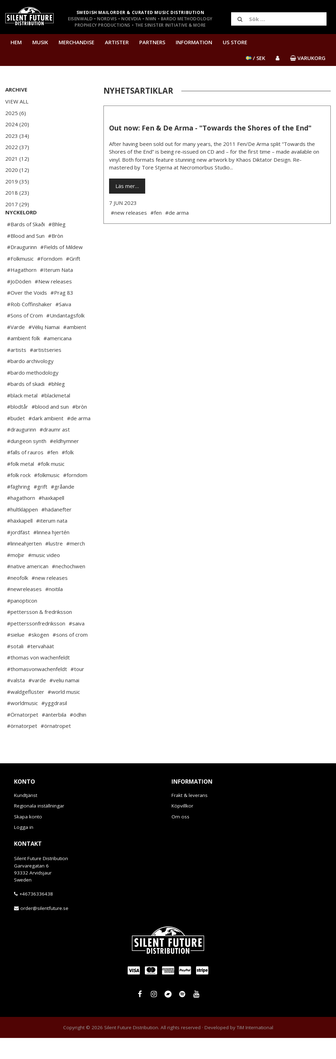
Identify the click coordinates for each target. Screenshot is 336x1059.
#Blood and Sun (26, 256)
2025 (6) (15, 112)
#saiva (77, 644)
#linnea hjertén (51, 553)
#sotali (15, 667)
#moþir (16, 575)
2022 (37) (17, 146)
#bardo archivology (30, 382)
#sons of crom (70, 655)
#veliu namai (64, 701)
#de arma (78, 439)
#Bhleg (57, 245)
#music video (44, 575)
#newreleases (24, 610)
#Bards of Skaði (26, 245)
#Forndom (49, 279)
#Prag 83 (62, 313)
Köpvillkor (182, 827)
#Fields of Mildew (61, 268)
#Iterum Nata (56, 290)
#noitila (54, 610)
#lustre (54, 564)
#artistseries (45, 370)
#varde (37, 701)
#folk (68, 473)
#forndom (75, 496)
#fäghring (18, 507)
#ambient (74, 347)
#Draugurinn (22, 268)
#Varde (16, 347)
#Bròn (55, 256)
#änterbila (54, 735)
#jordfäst (18, 553)
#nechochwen (68, 587)
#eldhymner (64, 461)
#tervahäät (40, 667)
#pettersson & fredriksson (39, 632)
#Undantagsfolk (65, 336)
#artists (16, 370)
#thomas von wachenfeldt (38, 678)
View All (16, 101)
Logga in (23, 848)
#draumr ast (55, 450)
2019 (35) (17, 181)
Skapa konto (28, 838)
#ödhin (78, 735)
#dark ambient (45, 439)
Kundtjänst (25, 816)
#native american (27, 587)
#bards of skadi (26, 404)
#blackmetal (55, 416)
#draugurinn (21, 450)
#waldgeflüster (25, 712)
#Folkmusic (20, 279)
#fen (52, 473)
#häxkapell (20, 541)
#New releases (53, 302)
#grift (40, 507)
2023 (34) (17, 135)
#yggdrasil (54, 724)
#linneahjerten (24, 564)
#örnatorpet (22, 746)
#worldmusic (22, 724)
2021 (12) (17, 158)
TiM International (255, 1048)
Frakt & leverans (190, 816)
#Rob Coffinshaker (29, 325)
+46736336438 (36, 915)
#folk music (51, 484)
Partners (152, 42)
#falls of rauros (25, 473)
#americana (57, 359)
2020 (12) (17, 169)
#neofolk (17, 598)
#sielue (16, 655)
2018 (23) (17, 192)
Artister (117, 42)
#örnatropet (56, 746)
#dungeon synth (26, 461)
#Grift (73, 279)
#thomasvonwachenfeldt (37, 689)
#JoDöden (19, 302)
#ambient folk (23, 359)
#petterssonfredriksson (36, 644)
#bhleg (56, 404)
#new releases (50, 598)
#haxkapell (51, 518)
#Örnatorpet (22, 735)
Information (194, 42)
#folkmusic (47, 496)
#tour (77, 689)
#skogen (38, 655)
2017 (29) (17, 204)
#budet (16, 439)
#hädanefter (56, 530)
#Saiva (63, 325)
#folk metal (20, 484)
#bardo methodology (33, 393)
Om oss (180, 838)
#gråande (62, 507)
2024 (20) (17, 124)
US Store (235, 42)
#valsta (16, 701)
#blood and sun (50, 427)
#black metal (22, 416)
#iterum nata (51, 541)
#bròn (79, 427)
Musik (40, 42)
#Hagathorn (21, 290)
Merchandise (76, 42)
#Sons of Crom (25, 336)
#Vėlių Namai (44, 347)
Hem (16, 42)
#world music (64, 712)
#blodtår (17, 427)
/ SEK (255, 57)
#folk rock (19, 496)
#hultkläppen (22, 530)
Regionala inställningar (39, 827)
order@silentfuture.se (44, 929)
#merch (75, 564)
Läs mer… (127, 185)
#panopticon (22, 621)
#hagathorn (21, 518)
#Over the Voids (27, 313)
